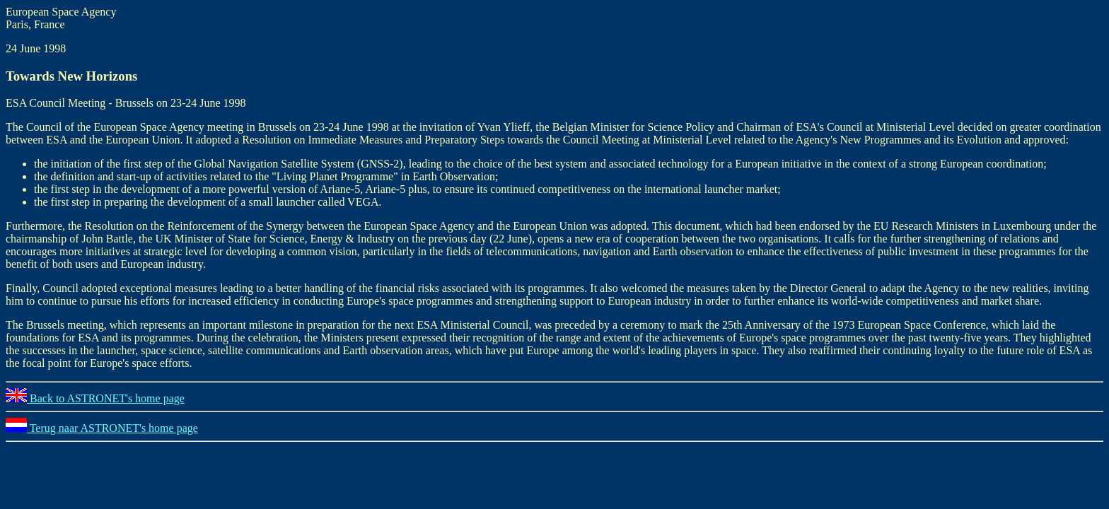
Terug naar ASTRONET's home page (102, 428)
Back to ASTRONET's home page (95, 398)
